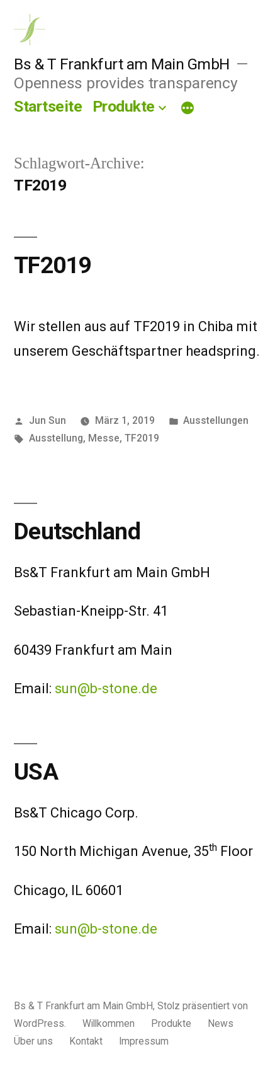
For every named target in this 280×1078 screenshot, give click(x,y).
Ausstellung (56, 438)
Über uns (33, 1041)
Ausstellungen (216, 420)
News (220, 1023)
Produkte (123, 106)
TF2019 (52, 265)
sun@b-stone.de (106, 688)
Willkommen (108, 1023)
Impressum (144, 1041)
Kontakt (86, 1041)
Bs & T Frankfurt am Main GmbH (122, 64)
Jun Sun (47, 420)
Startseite (48, 106)
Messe (104, 438)
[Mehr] (187, 109)
